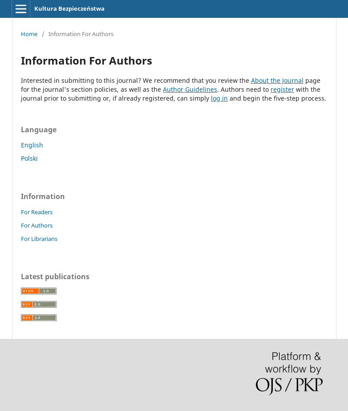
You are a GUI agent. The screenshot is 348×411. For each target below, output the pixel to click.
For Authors (37, 225)
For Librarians (39, 239)
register (282, 89)
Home (29, 34)
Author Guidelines (190, 89)
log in (219, 98)
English (32, 145)
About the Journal (277, 80)
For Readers (37, 212)
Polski (29, 158)
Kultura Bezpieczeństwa (69, 8)
